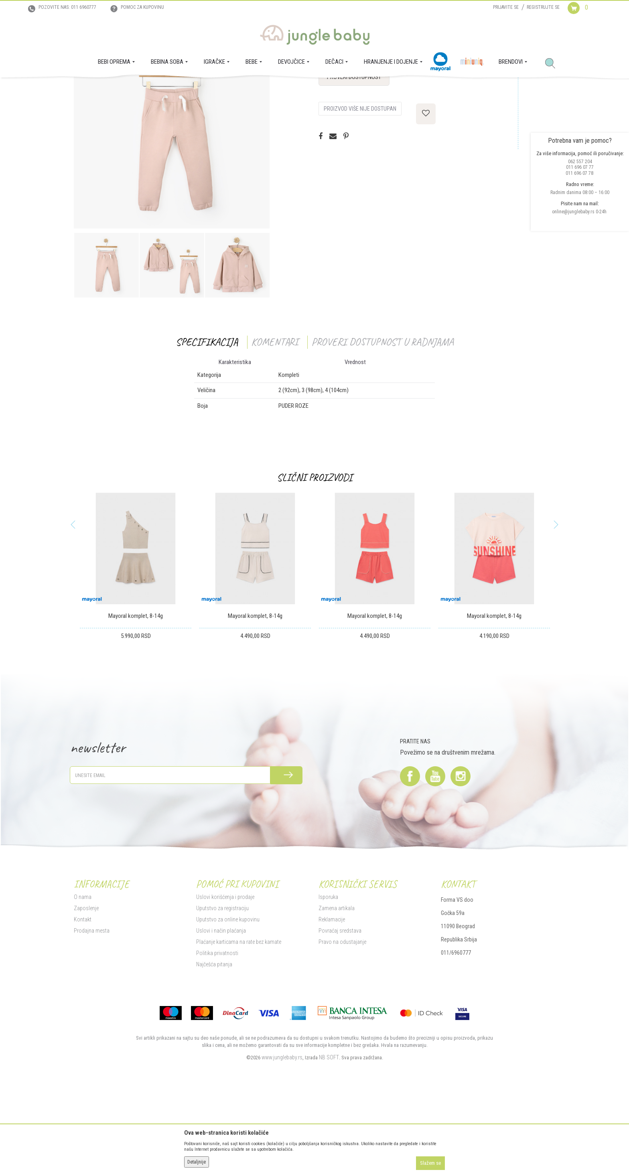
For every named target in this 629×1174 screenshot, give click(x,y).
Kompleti (182, 88)
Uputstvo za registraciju (222, 986)
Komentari (274, 420)
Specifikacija (207, 420)
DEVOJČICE (139, 88)
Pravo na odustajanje (342, 1019)
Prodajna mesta (92, 1008)
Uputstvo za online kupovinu (228, 997)
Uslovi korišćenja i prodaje (225, 975)
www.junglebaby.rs (282, 1135)
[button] (553, 63)
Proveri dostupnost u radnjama (382, 420)
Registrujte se (543, 7)
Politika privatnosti (217, 1031)
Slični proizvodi (314, 555)
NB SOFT (329, 1135)
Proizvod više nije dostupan (360, 187)
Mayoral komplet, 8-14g (135, 694)
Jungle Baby (86, 88)
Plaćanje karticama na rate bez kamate (238, 1019)
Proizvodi (113, 88)
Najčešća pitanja (214, 1042)
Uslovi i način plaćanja (221, 1008)
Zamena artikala (337, 986)
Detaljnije (196, 1162)
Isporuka (328, 975)
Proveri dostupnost (354, 155)
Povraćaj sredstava (340, 1008)
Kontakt (82, 997)
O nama (82, 975)
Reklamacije (332, 997)
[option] (172, 209)
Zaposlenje (86, 986)
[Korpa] (584, 15)
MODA (162, 88)
